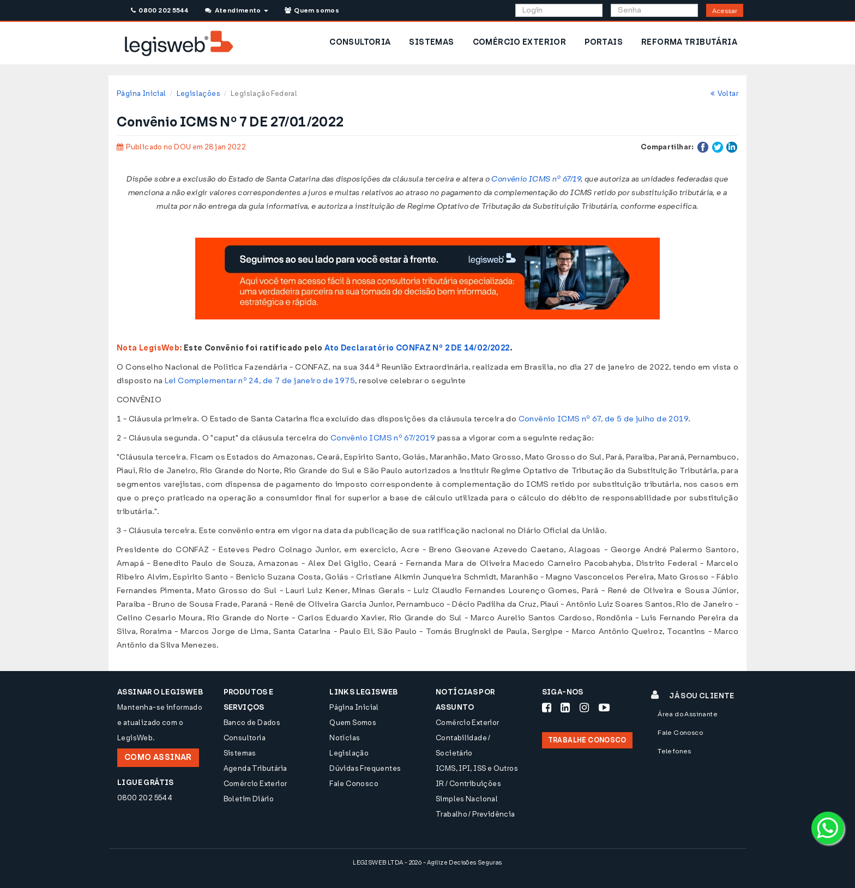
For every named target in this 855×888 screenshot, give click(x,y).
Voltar (724, 93)
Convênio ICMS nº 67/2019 (382, 438)
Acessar (724, 11)
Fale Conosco (353, 783)
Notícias (344, 737)
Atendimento (236, 10)
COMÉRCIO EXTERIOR (520, 42)
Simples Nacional (467, 799)
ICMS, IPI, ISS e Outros (477, 768)
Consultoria (245, 737)
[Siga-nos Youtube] (604, 707)
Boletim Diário (249, 799)
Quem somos (312, 10)
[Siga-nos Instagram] (584, 707)
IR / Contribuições (468, 783)
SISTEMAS (431, 42)
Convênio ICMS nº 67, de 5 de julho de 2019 (603, 419)
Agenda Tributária (255, 768)
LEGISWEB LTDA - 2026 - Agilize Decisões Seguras (427, 863)
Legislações (198, 93)
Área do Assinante (688, 714)
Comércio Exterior (255, 783)
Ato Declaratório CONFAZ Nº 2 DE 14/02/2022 (416, 348)
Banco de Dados (252, 722)
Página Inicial (141, 93)
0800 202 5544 (159, 10)
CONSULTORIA (359, 42)
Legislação (349, 753)
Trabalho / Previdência (475, 814)
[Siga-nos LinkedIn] (565, 707)
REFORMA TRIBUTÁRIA (689, 42)
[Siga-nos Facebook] (546, 707)
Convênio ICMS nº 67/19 (536, 179)
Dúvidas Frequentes (365, 768)
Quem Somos (352, 722)
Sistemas (240, 753)
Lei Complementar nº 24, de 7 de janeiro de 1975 (260, 381)
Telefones (674, 751)
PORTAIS (604, 42)
